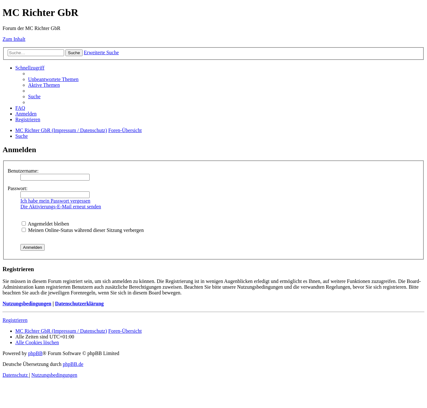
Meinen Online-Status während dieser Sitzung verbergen (83, 230)
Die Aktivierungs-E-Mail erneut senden (60, 206)
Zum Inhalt (14, 39)
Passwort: (17, 188)
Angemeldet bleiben (45, 223)
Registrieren (15, 320)
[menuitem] (53, 79)
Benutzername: (23, 171)
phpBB (35, 353)
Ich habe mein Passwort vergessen (55, 201)
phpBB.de (73, 364)
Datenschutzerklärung (79, 303)
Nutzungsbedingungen (27, 303)
